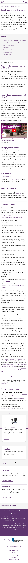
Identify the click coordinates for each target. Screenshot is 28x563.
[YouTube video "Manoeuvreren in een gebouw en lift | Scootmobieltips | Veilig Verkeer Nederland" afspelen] (14, 130)
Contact (14, 552)
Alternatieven (6, 47)
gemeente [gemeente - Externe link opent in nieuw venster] (7, 281)
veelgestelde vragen (19, 398)
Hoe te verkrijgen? (7, 52)
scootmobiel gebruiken (14, 179)
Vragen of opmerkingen (8, 56)
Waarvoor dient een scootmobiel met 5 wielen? (14, 40)
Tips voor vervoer (6, 176)
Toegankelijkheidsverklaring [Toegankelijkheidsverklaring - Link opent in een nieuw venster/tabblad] (14, 555)
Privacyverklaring (14, 554)
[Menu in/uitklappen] (26, 1)
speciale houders (5, 120)
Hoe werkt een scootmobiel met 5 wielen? (13, 42)
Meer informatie (7, 54)
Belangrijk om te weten (8, 45)
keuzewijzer (18, 193)
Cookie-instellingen (14, 559)
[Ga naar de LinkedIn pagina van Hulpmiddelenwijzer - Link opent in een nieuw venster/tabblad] (20, 546)
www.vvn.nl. (4, 383)
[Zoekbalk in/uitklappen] (23, 1)
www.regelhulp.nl (5, 382)
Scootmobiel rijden (5, 464)
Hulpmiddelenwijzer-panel (7, 408)
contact (2, 402)
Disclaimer (14, 557)
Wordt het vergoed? (7, 49)
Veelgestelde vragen (14, 550)
